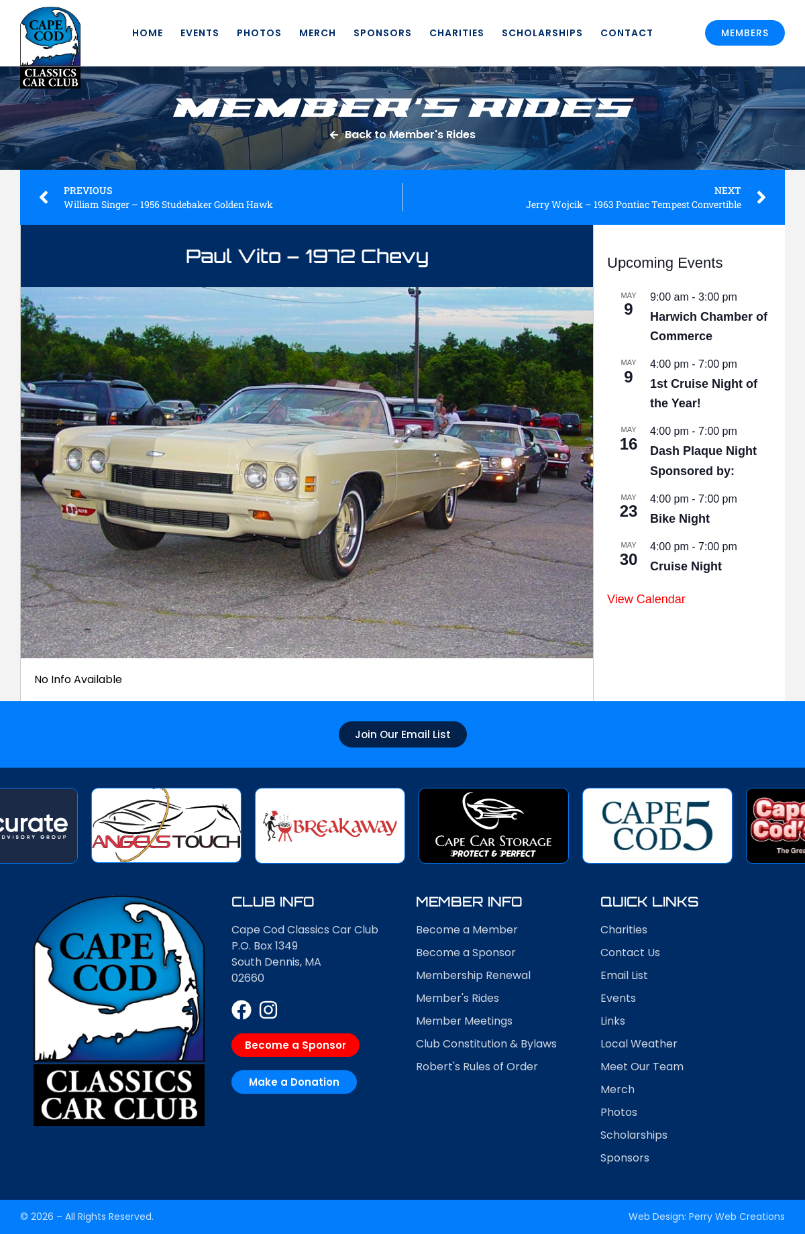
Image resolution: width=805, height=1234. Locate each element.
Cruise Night (686, 566)
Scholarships (542, 33)
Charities (456, 33)
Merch (317, 33)
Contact (626, 33)
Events (199, 33)
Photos (259, 33)
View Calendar (646, 599)
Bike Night (680, 518)
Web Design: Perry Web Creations (707, 1216)
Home (147, 33)
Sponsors (383, 33)
